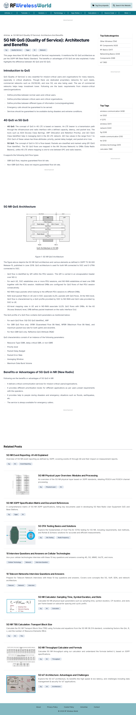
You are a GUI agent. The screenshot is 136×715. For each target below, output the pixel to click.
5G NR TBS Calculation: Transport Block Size (29, 624)
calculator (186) (106, 149)
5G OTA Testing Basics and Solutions (57, 526)
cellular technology (14, 562)
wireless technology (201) (110, 145)
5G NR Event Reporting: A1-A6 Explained (27, 455)
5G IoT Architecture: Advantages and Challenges (63, 675)
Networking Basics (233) (110, 54)
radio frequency (63, 537)
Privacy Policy (52, 707)
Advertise (83, 707)
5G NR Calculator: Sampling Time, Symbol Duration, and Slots (69, 597)
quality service (16, 50)
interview (31, 585)
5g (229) (103, 132)
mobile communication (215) (111, 136)
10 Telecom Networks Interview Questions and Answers (35, 574)
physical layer (51, 487)
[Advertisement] (68, 26)
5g (6, 50)
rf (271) (103, 120)
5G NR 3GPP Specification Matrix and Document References (37, 503)
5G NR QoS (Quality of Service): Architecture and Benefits (38, 35)
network (43, 50)
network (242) (105, 128)
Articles (7, 35)
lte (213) (103, 141)
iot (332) (103, 115)
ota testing (49, 537)
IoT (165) (103, 62)
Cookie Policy (69, 707)
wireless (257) (105, 124)
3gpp (27, 50)
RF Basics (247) (106, 50)
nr (34, 50)
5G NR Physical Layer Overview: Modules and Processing (68, 475)
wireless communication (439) (112, 111)
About (38, 707)
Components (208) (107, 58)
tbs (21, 636)
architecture (56, 686)
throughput (56, 659)
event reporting (25, 464)
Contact (97, 707)
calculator (55, 608)
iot (47, 686)
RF (27, 5)
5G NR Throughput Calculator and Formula (60, 647)
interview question (42, 562)
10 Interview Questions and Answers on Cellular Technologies (38, 553)
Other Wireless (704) (108, 41)
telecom (11, 585)
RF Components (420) (109, 45)
